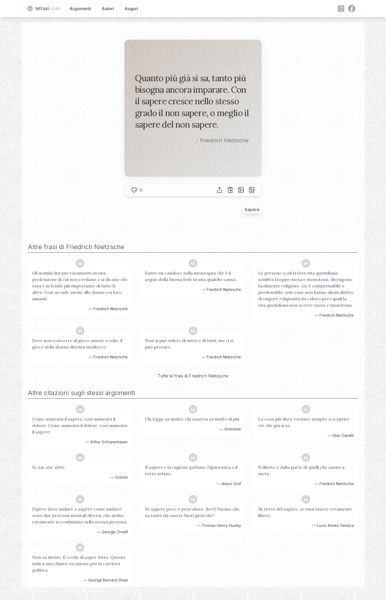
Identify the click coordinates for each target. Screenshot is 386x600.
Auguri (131, 8)
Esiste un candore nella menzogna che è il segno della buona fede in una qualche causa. (190, 276)
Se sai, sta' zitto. (48, 467)
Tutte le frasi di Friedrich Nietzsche (193, 375)
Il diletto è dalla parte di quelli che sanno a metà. (301, 470)
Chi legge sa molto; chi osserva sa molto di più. (192, 419)
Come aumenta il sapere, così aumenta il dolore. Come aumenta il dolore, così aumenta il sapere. (79, 425)
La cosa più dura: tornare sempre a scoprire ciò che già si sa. (304, 422)
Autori (108, 8)
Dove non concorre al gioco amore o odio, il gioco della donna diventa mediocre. (77, 344)
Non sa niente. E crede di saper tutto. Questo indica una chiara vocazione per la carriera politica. (78, 563)
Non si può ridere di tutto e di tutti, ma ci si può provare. (189, 344)
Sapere (252, 209)
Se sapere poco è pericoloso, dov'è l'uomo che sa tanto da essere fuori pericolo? (192, 512)
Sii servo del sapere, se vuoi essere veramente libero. (305, 512)
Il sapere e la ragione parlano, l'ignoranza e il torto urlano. (191, 470)
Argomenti (80, 8)
